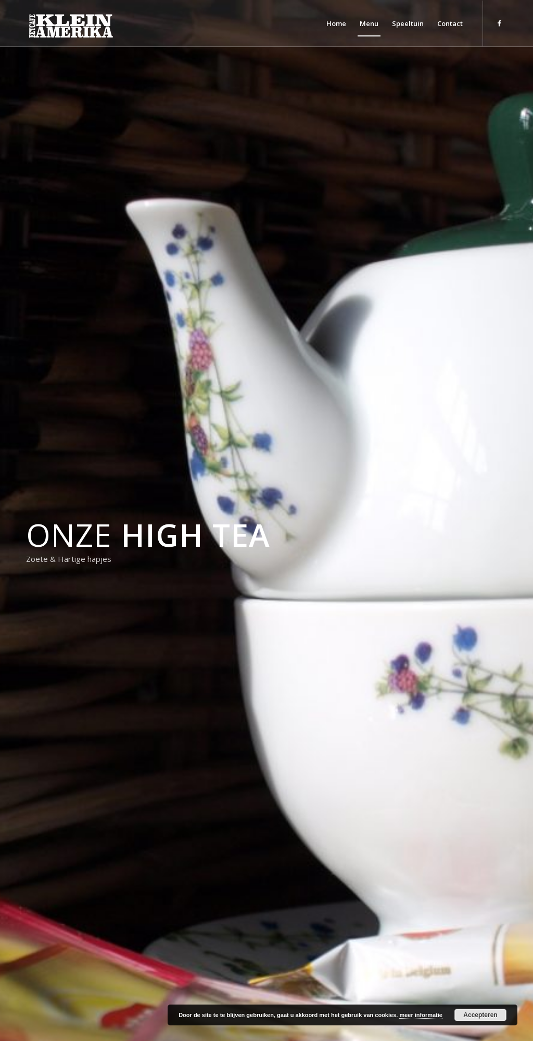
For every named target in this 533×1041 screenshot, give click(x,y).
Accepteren (480, 1015)
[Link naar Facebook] (499, 23)
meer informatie (420, 1015)
